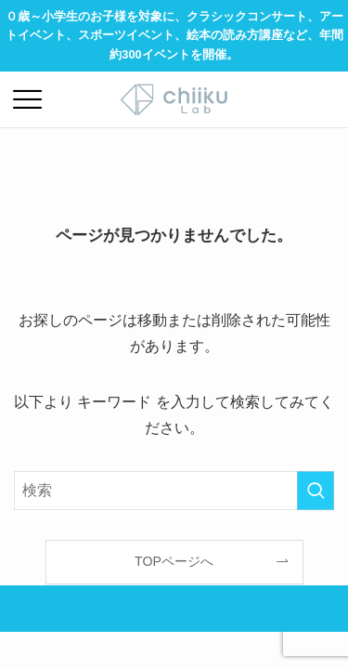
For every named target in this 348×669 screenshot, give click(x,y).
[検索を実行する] (315, 490)
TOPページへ (174, 561)
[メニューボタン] (28, 99)
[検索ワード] (174, 490)
